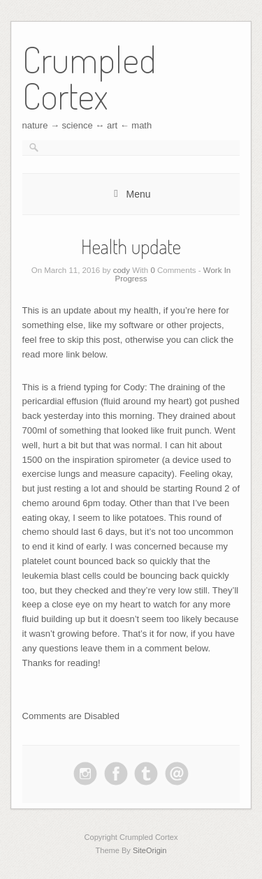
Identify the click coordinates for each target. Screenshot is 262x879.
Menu (138, 194)
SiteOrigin (150, 850)
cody (121, 270)
